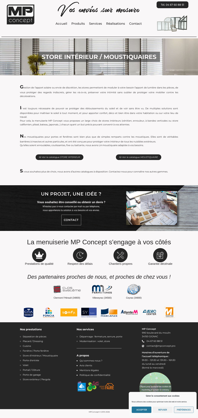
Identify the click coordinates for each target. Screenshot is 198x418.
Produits (78, 24)
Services (95, 24)
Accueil (61, 24)
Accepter (141, 410)
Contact (135, 24)
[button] (172, 4)
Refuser (162, 410)
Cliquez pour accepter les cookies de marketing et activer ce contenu (155, 388)
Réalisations (115, 24)
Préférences (184, 410)
